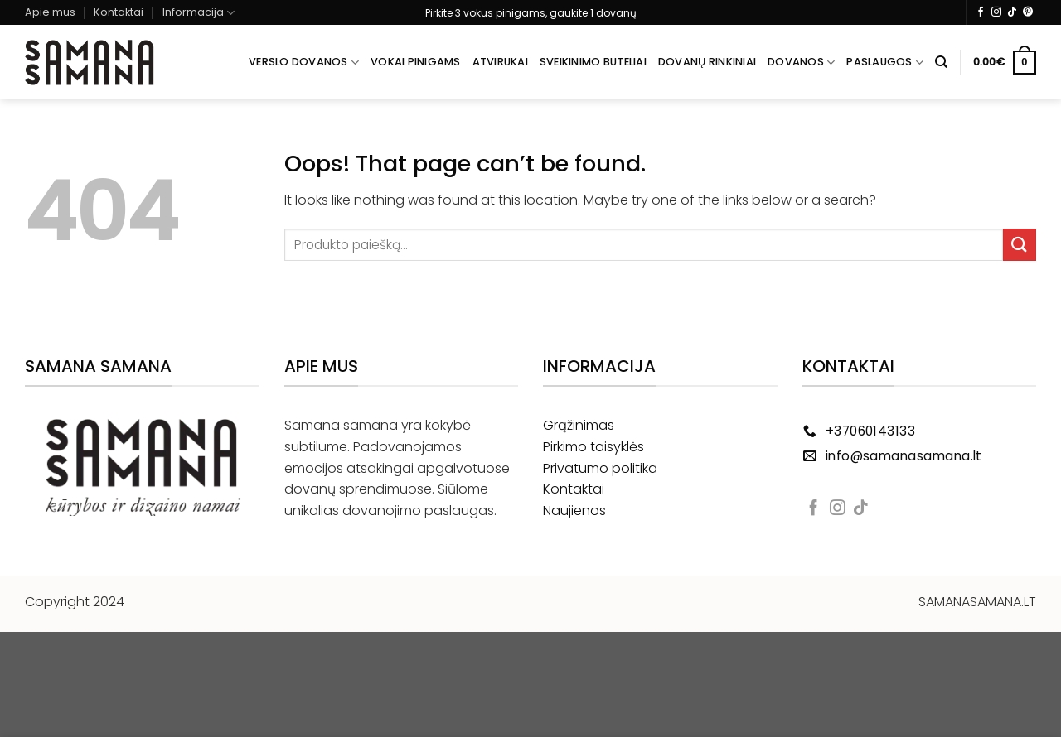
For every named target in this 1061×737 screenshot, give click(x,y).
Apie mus (50, 12)
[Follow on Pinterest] (1028, 12)
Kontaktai (118, 12)
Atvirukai (500, 62)
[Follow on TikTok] (1012, 12)
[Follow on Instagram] (996, 12)
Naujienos (574, 510)
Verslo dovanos (304, 62)
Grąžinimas (578, 425)
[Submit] (1019, 245)
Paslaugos (884, 62)
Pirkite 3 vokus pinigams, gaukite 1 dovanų (531, 13)
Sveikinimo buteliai (593, 62)
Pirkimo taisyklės (593, 446)
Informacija (198, 13)
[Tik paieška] (941, 62)
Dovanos (801, 62)
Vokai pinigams (416, 62)
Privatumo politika (600, 468)
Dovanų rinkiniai (707, 62)
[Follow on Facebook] (981, 12)
